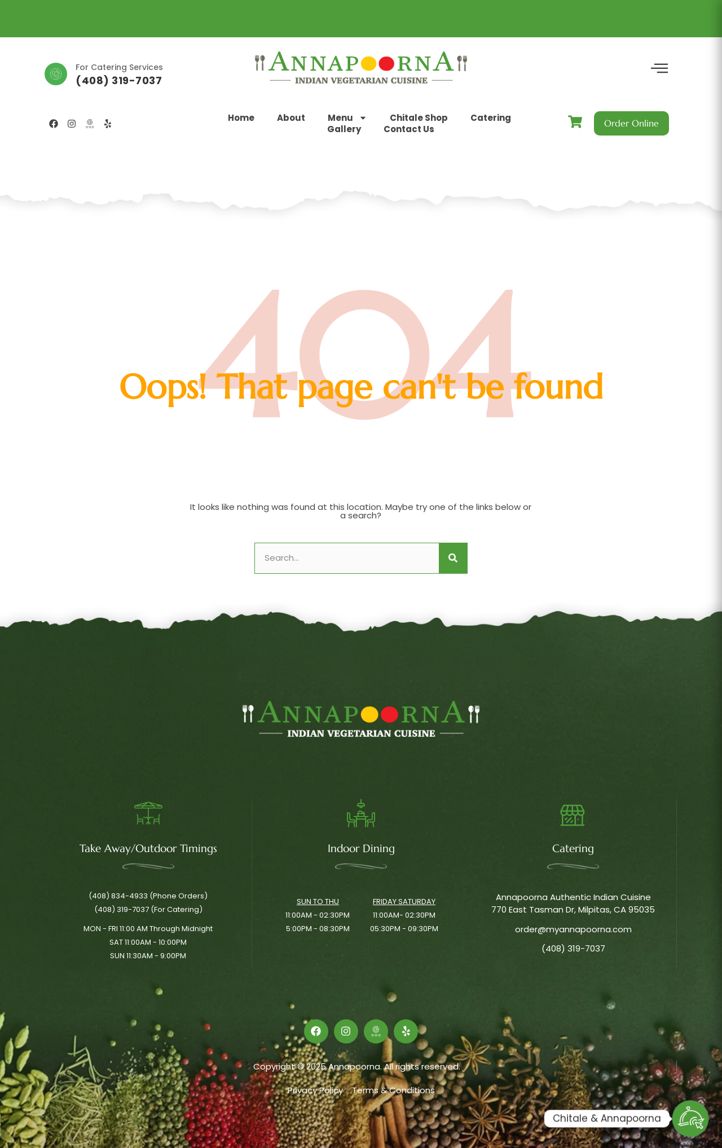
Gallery (344, 129)
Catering (490, 118)
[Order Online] (690, 1118)
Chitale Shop (419, 118)
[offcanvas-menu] (659, 69)
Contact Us (409, 129)
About (291, 118)
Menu (347, 118)
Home (241, 118)
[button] (168, 123)
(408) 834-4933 (121, 80)
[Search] (453, 558)
